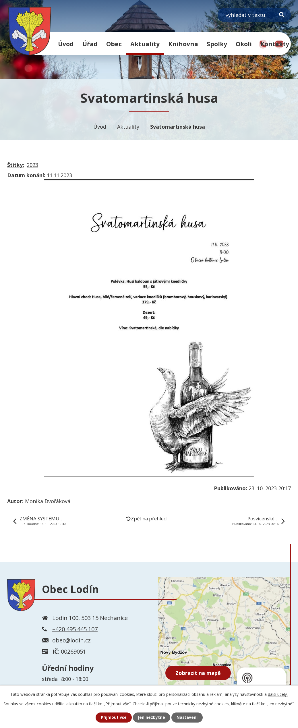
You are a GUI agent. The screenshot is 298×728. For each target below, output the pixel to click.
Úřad (90, 44)
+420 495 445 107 (75, 629)
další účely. (278, 694)
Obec (114, 44)
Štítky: (15, 164)
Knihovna (183, 44)
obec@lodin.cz (71, 640)
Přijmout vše (113, 717)
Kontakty (274, 44)
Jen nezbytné (151, 717)
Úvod (66, 44)
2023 (32, 164)
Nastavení (187, 717)
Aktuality (145, 44)
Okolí (244, 44)
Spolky (217, 44)
